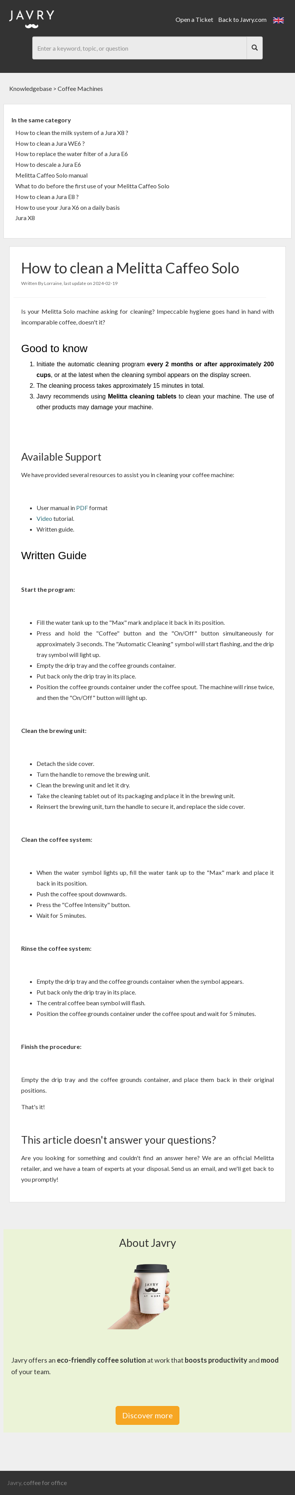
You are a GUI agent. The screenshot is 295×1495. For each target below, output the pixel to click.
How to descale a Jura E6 (48, 164)
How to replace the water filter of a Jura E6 (71, 153)
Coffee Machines (80, 88)
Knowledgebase (30, 88)
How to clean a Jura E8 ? (47, 196)
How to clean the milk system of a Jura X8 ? (71, 132)
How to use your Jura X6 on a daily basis (67, 207)
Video (44, 518)
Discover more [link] (147, 1415)
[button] (278, 19)
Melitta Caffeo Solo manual (51, 175)
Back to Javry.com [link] (242, 19)
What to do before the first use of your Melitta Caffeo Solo (92, 185)
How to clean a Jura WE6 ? (50, 143)
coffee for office (45, 1482)
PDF (82, 507)
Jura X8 (25, 217)
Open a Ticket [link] (194, 19)
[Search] (255, 47)
